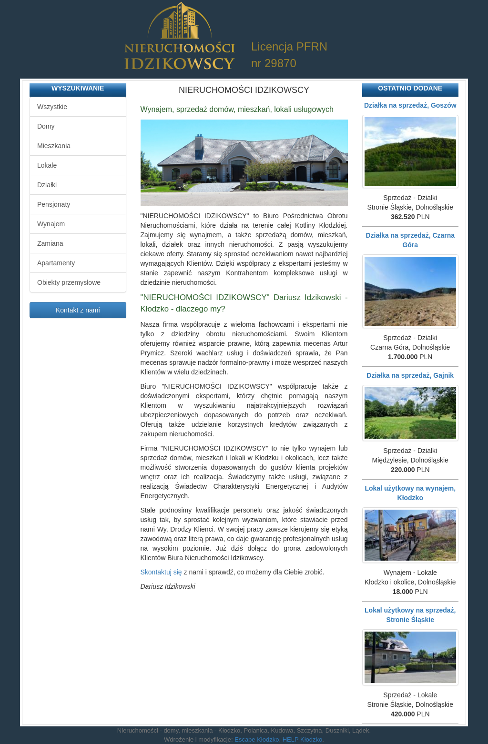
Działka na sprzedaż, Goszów (410, 105)
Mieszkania (54, 146)
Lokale (47, 165)
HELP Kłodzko (303, 739)
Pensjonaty (53, 204)
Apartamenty (56, 263)
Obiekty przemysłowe (69, 282)
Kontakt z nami (78, 310)
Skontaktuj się (161, 572)
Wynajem (51, 224)
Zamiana (50, 243)
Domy (46, 126)
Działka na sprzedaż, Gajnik (410, 375)
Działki (47, 185)
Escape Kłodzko (256, 739)
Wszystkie (52, 107)
